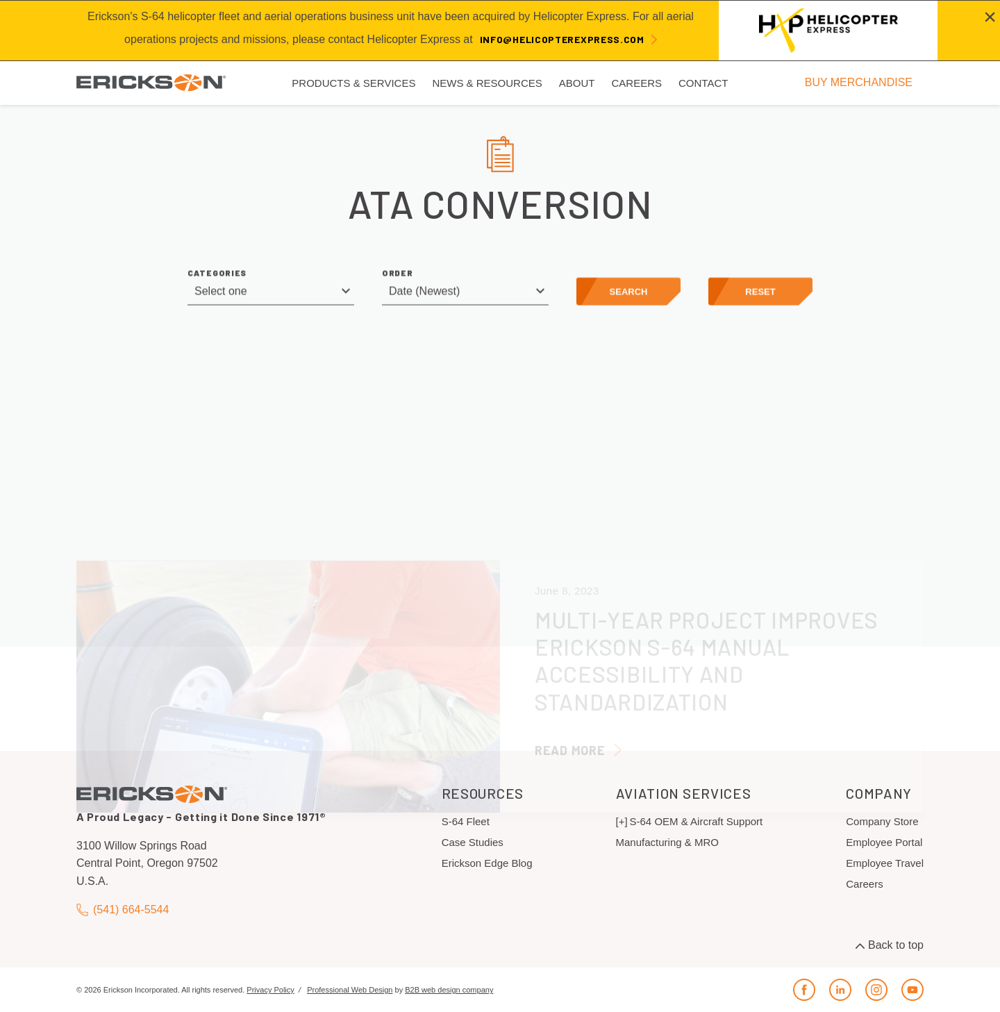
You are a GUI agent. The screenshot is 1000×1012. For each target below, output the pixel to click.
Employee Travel (885, 863)
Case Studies (472, 842)
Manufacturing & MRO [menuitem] (667, 842)
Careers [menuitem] (636, 83)
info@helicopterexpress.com (562, 39)
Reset (760, 294)
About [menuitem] (577, 83)
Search (629, 294)
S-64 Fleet (466, 821)
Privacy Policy (270, 990)
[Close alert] (990, 17)
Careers (864, 884)
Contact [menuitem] (703, 83)
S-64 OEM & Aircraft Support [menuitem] (696, 821)
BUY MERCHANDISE (858, 82)
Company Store (882, 821)
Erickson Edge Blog (487, 863)
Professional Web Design (349, 990)
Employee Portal (884, 842)
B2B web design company (449, 990)
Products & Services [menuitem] (353, 83)
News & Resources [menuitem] (487, 83)
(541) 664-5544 (122, 910)
